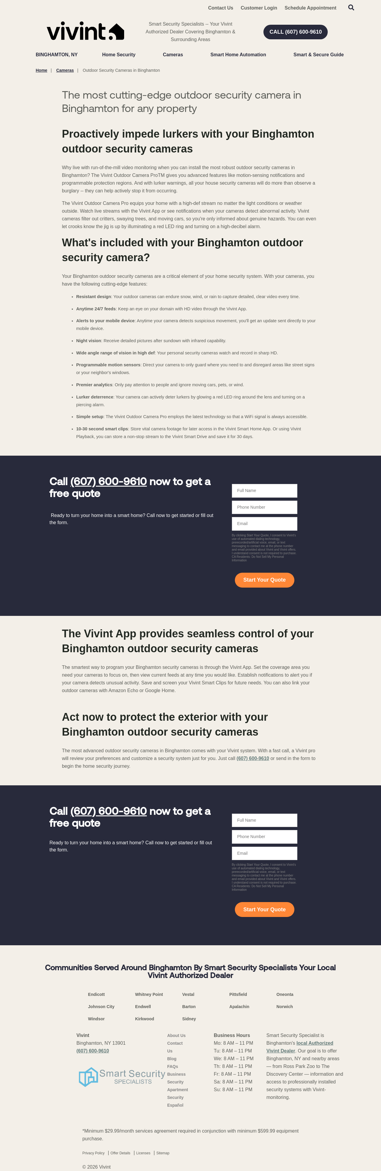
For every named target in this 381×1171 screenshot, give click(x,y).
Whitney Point (149, 994)
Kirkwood (144, 1018)
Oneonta (285, 994)
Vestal (188, 994)
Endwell (143, 1006)
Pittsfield (238, 994)
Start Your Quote (264, 580)
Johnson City (101, 1006)
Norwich (285, 1006)
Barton (189, 1006)
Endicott (96, 994)
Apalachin (239, 1006)
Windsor (96, 1018)
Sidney (189, 1018)
